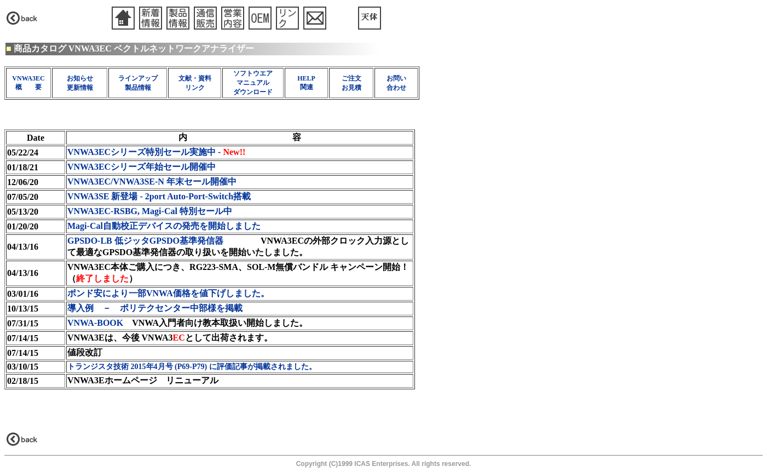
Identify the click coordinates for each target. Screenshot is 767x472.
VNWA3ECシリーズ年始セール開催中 (141, 166)
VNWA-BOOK (95, 322)
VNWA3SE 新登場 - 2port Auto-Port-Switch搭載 (159, 196)
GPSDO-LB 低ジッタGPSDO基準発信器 (146, 240)
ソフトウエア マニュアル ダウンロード (253, 83)
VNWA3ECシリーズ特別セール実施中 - (156, 152)
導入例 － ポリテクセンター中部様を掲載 (155, 308)
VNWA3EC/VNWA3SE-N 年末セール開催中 (152, 181)
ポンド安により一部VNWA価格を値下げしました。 (168, 293)
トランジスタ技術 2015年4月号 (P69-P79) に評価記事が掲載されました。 (191, 366)
